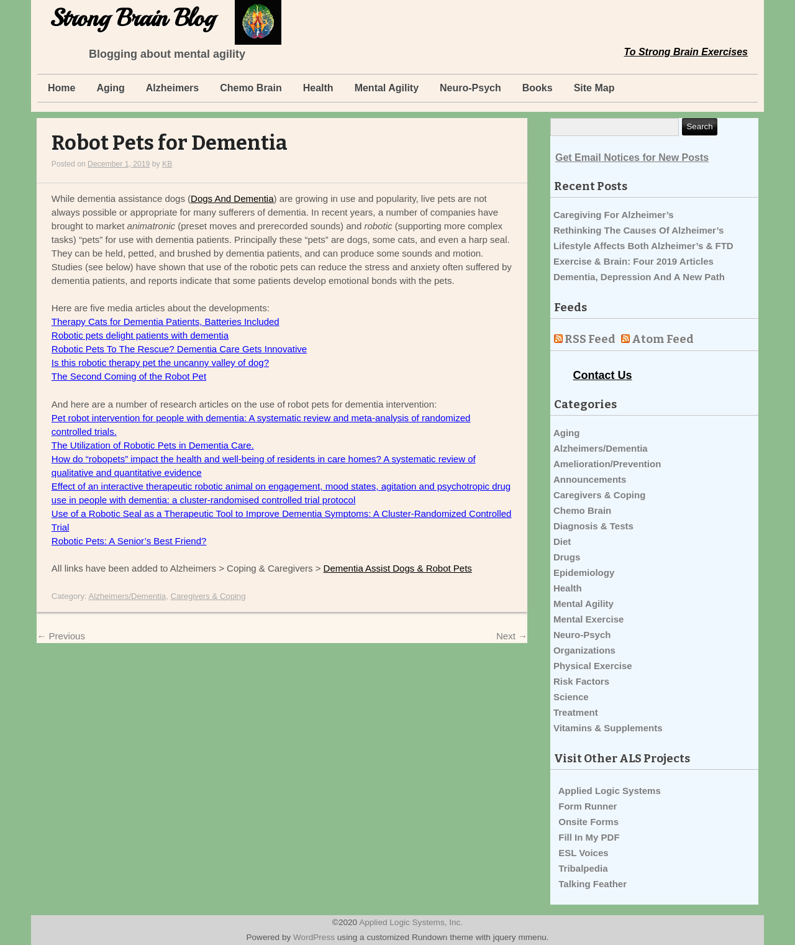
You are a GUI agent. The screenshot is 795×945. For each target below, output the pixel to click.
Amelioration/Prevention (607, 464)
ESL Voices (583, 852)
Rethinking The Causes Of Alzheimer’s (638, 230)
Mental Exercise (588, 619)
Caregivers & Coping (207, 596)
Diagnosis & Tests (593, 526)
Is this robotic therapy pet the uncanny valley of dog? (160, 362)
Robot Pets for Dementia (170, 143)
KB (167, 164)
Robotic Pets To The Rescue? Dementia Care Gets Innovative (179, 349)
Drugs (566, 557)
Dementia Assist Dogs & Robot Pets (398, 568)
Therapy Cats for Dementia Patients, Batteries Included (165, 321)
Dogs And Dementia (232, 198)
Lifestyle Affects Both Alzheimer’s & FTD (643, 245)
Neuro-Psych (470, 88)
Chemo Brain (251, 88)
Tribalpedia (582, 868)
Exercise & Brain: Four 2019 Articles (633, 261)
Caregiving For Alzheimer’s (613, 214)
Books (537, 88)
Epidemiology (583, 572)
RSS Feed (590, 339)
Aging (110, 88)
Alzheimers (172, 88)
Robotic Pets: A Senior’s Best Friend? (129, 541)
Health (318, 88)
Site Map (594, 88)
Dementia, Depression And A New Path (639, 277)
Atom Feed (663, 339)
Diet (562, 541)
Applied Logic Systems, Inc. (411, 922)
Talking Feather (592, 884)
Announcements (590, 479)
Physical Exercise (592, 665)
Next (511, 636)
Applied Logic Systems (609, 790)
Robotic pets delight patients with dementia (140, 335)
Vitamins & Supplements (608, 728)
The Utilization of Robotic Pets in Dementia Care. (153, 445)
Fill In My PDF (588, 837)
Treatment (575, 712)
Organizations (584, 650)
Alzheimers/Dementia (127, 596)
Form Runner (587, 806)
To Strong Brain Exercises (686, 52)
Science (571, 697)
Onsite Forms (588, 821)
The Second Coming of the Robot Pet (129, 376)
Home (61, 88)
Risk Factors (581, 681)
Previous (61, 636)
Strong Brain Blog (132, 18)
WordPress (314, 937)
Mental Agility (387, 88)
